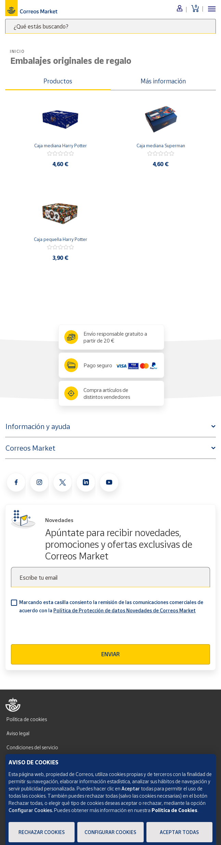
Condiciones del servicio (32, 747)
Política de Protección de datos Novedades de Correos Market (124, 610)
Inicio (17, 51)
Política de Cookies (174, 810)
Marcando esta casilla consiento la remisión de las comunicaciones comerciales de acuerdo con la (111, 606)
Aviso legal (17, 733)
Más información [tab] (163, 81)
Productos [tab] (57, 81)
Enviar (110, 654)
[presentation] (63, 630)
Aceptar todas (179, 832)
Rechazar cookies (41, 832)
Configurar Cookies (110, 832)
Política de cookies (26, 719)
